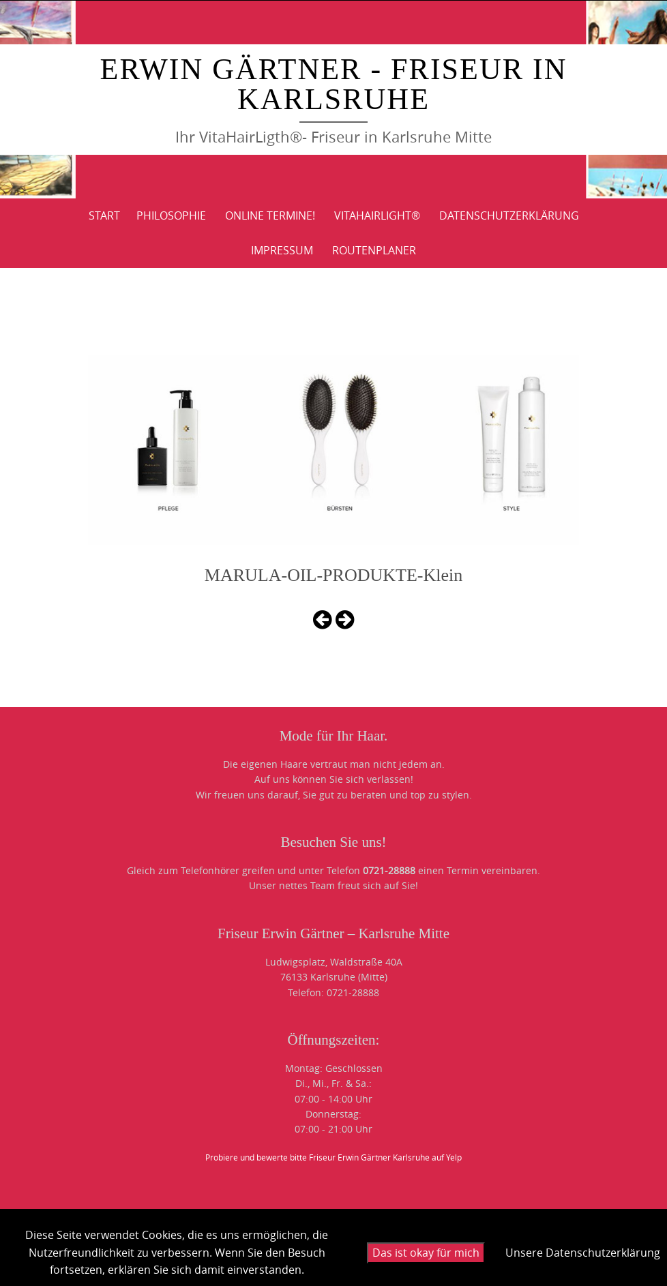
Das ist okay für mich (425, 1252)
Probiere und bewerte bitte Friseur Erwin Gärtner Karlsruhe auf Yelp (333, 1157)
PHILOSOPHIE (171, 215)
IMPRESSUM (282, 250)
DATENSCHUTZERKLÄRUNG (509, 215)
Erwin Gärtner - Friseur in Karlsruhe (333, 84)
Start (104, 215)
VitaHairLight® (377, 215)
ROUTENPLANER (374, 250)
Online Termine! (270, 215)
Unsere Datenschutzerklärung (582, 1252)
